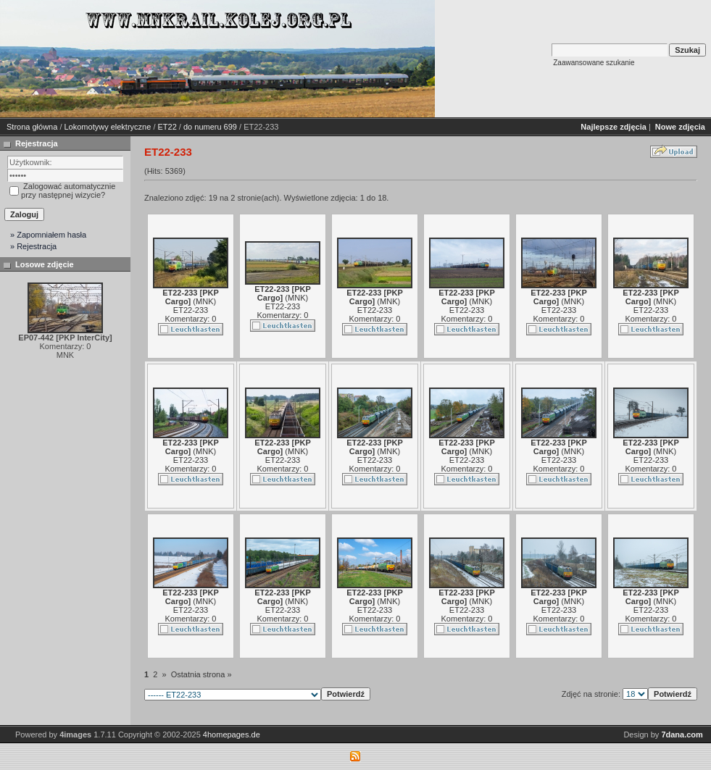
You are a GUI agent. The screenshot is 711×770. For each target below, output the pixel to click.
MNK (204, 301)
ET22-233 (190, 310)
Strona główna (32, 126)
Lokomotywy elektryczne (108, 126)
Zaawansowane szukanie (593, 63)
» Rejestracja (33, 246)
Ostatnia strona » (201, 674)
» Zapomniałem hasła (48, 234)
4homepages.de (231, 734)
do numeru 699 (210, 126)
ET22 (167, 126)
